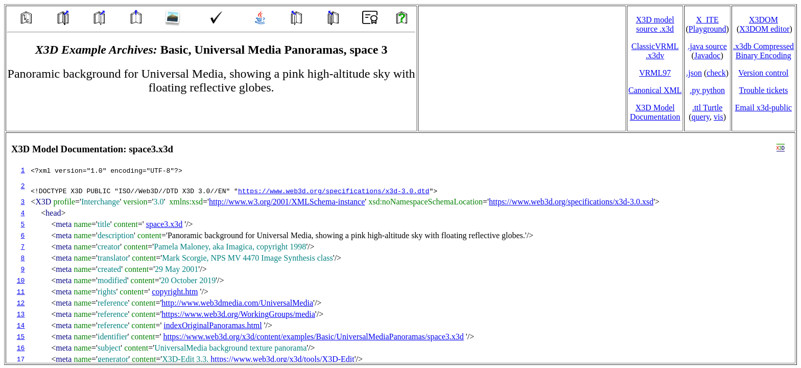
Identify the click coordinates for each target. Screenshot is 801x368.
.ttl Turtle (707, 107)
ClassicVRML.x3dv (654, 51)
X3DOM (763, 19)
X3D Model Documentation (655, 112)
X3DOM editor (764, 29)
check (715, 72)
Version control (763, 72)
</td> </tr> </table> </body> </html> (400, 248)
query (701, 116)
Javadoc (707, 55)
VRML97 (655, 72)
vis (718, 116)
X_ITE (707, 19)
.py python (707, 90)
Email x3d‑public (763, 107)
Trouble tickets (763, 90)
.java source (707, 46)
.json (694, 72)
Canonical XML (654, 90)
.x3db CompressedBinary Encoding (763, 51)
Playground (707, 29)
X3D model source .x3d (655, 24)
